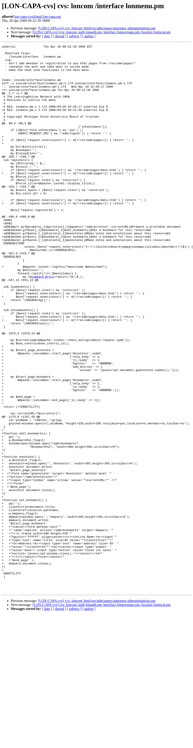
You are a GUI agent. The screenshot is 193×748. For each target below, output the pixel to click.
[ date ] (47, 36)
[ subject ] (74, 36)
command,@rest (42, 323)
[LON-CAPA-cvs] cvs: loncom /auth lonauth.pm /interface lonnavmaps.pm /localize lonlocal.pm (101, 32)
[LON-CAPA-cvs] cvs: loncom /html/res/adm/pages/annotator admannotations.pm (97, 28)
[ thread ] (59, 36)
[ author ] (89, 36)
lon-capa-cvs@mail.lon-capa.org (37, 16)
